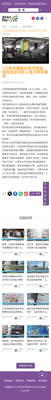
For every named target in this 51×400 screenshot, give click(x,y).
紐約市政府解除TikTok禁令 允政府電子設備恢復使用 (38, 310)
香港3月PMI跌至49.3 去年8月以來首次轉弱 (13, 278)
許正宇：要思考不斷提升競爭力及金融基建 (38, 246)
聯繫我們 (31, 380)
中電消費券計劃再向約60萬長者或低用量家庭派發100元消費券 (13, 310)
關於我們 (20, 380)
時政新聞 (27, 26)
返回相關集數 (45, 193)
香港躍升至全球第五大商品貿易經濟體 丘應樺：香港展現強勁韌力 (38, 278)
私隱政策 (8, 380)
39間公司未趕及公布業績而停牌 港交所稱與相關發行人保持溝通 (38, 343)
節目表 (14, 26)
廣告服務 (42, 380)
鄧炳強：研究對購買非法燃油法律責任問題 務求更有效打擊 (13, 343)
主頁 (4, 26)
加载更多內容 (25, 365)
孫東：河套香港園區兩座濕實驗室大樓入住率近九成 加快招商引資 (13, 246)
